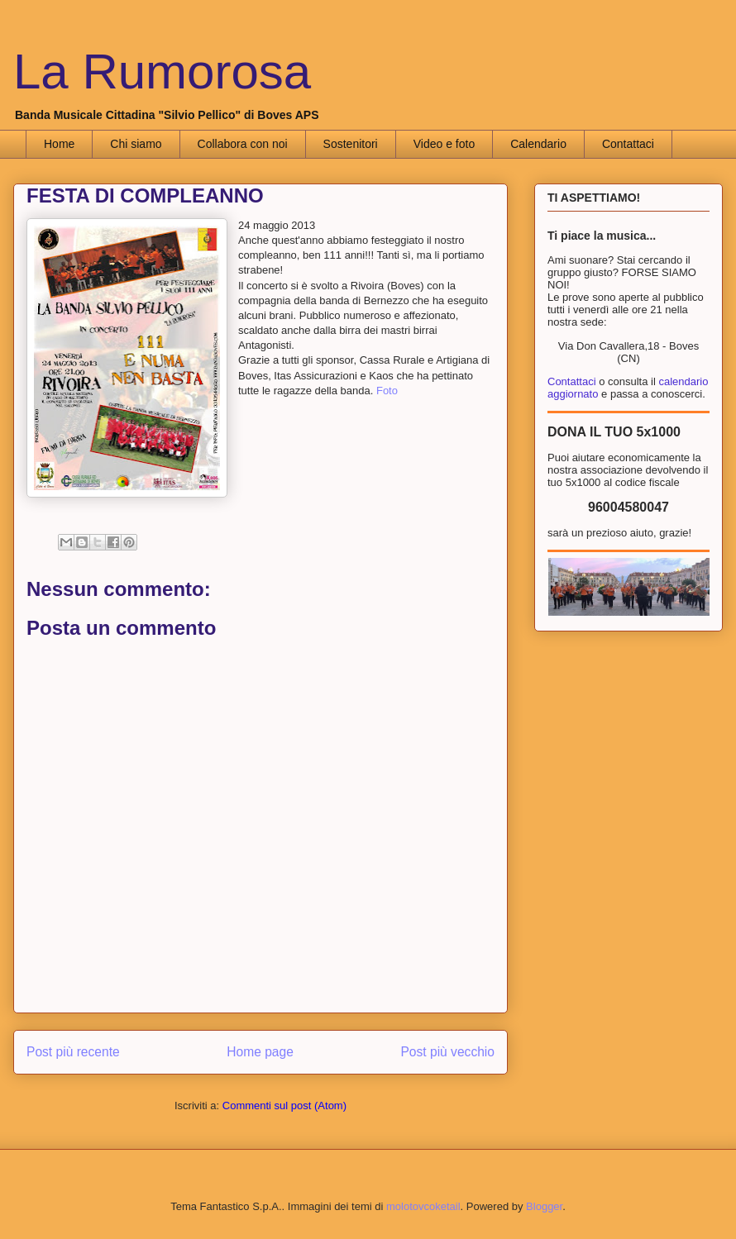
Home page (260, 1052)
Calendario (538, 143)
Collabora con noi (243, 143)
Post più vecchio (447, 1052)
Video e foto (444, 143)
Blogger (544, 1206)
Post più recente (73, 1052)
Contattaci (628, 143)
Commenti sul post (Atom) (284, 1105)
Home (59, 143)
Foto (387, 390)
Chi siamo (135, 143)
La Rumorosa (162, 71)
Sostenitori (350, 143)
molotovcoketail (423, 1206)
